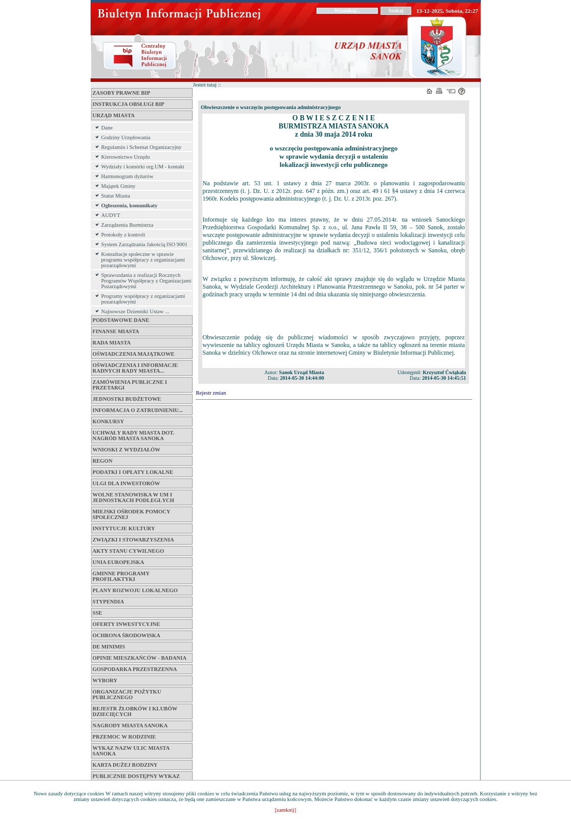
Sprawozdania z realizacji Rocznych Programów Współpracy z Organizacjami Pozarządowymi (146, 280)
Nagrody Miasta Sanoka (130, 725)
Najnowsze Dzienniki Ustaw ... (135, 311)
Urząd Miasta (114, 115)
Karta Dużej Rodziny (125, 765)
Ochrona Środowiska (126, 635)
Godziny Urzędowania (126, 137)
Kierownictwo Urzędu (125, 157)
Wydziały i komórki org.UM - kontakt (143, 166)
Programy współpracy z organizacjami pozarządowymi (143, 299)
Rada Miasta (112, 342)
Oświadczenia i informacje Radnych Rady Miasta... (135, 368)
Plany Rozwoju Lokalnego (135, 590)
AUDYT (110, 215)
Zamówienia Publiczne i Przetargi (130, 385)
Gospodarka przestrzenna (135, 669)
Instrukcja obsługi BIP (128, 104)
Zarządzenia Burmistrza (127, 225)
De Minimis (109, 646)
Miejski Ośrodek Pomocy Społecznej (132, 514)
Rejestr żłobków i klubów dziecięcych (135, 711)
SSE (97, 613)
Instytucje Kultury (124, 528)
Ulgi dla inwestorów (126, 483)
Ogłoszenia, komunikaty (129, 205)
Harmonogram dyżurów (127, 176)
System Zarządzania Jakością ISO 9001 (144, 244)
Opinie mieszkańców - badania (140, 658)
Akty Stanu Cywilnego (128, 551)
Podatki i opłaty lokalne (133, 472)
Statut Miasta (116, 196)
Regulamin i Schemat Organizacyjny (141, 147)
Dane (107, 128)
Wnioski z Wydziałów (126, 449)
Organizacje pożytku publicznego (127, 694)
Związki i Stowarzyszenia (133, 540)
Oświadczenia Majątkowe (134, 354)
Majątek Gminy (118, 186)
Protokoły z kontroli (123, 234)
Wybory (105, 680)
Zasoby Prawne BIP (122, 93)
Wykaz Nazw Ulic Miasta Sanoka (131, 750)
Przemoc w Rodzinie (124, 737)
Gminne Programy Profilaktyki (121, 576)
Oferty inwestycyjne (126, 624)
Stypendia (108, 601)
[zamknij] (285, 810)
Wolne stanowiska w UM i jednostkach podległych (134, 497)
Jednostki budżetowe (127, 399)
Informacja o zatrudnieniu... (138, 410)
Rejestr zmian (211, 393)
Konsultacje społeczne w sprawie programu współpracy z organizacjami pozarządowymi (143, 259)
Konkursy (108, 421)
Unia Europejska (118, 562)
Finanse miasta (116, 331)
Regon (103, 461)
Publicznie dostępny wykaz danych (136, 779)
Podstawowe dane (121, 320)
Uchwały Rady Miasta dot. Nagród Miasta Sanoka (134, 435)
